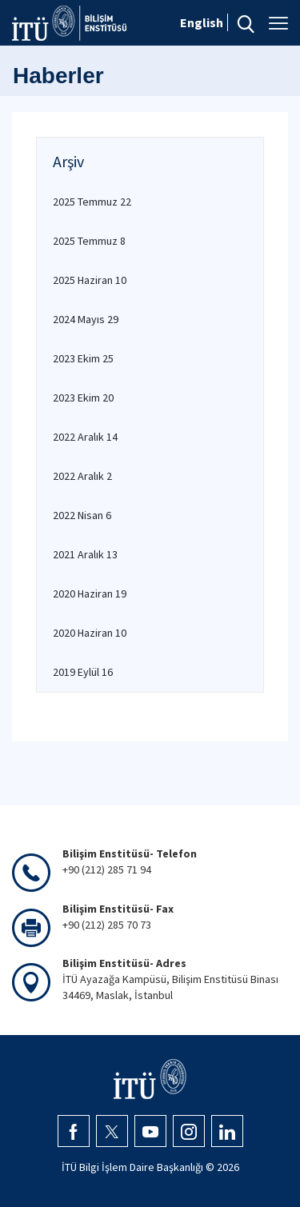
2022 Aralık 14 (85, 437)
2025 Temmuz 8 (89, 241)
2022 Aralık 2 (82, 476)
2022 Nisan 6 (82, 515)
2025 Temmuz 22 (92, 201)
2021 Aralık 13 (85, 554)
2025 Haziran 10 (89, 280)
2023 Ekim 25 (83, 358)
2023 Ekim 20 (83, 397)
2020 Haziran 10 (89, 632)
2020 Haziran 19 (89, 593)
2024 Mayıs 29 (85, 319)
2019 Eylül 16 (83, 672)
